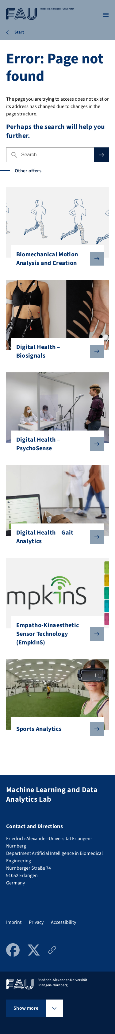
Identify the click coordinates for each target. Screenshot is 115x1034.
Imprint (13, 922)
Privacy (36, 922)
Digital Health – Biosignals (55, 351)
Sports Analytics (55, 729)
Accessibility (63, 922)
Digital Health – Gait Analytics (55, 537)
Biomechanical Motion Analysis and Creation (55, 258)
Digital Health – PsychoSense (55, 444)
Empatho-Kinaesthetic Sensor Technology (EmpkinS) (55, 634)
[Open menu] (106, 15)
